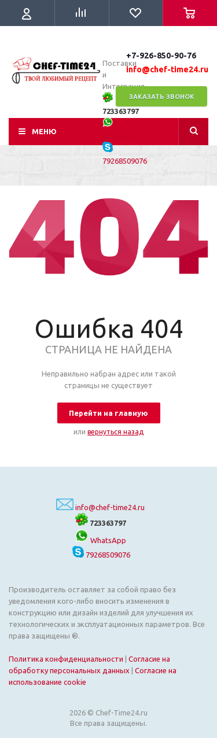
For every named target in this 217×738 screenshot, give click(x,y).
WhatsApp (100, 540)
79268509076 (101, 555)
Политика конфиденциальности (66, 659)
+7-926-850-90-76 (161, 55)
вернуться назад (115, 432)
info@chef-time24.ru (110, 507)
